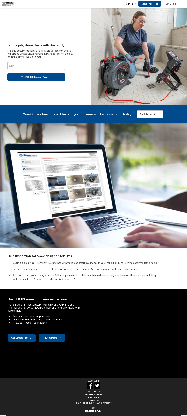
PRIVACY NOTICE (93, 392)
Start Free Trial (150, 3)
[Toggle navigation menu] (183, 4)
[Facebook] (90, 386)
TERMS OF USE (93, 397)
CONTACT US (93, 400)
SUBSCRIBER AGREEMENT (93, 394)
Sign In (131, 3)
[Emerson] (93, 409)
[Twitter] (97, 386)
